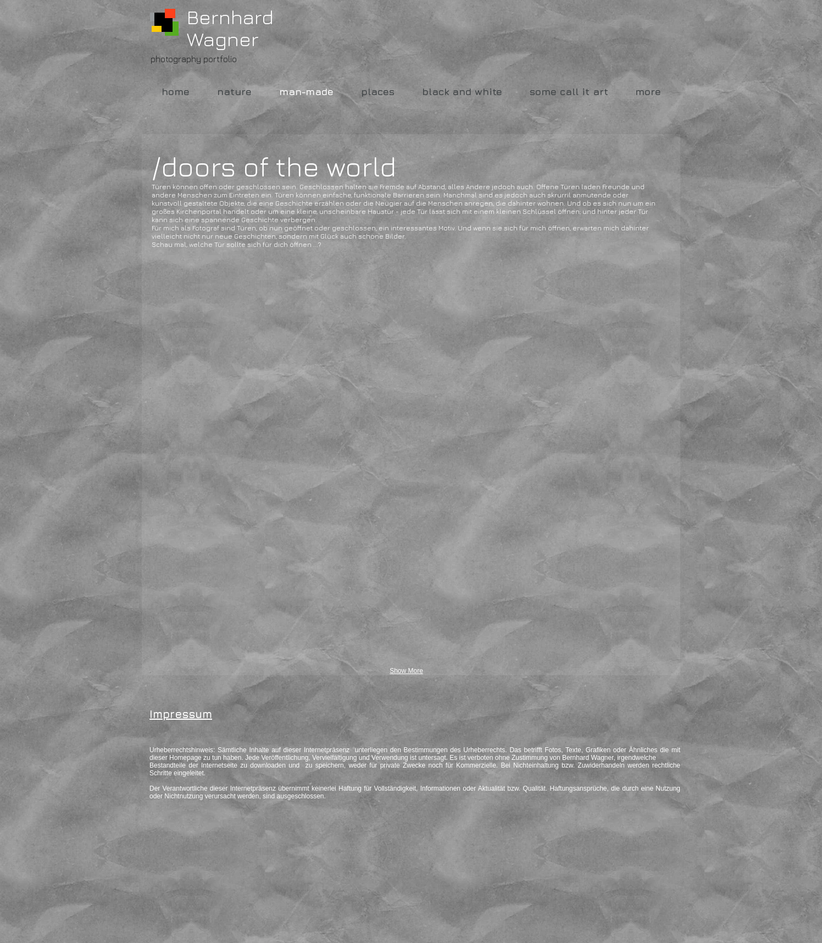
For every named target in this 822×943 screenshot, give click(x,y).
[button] (234, 320)
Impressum (180, 714)
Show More (406, 671)
